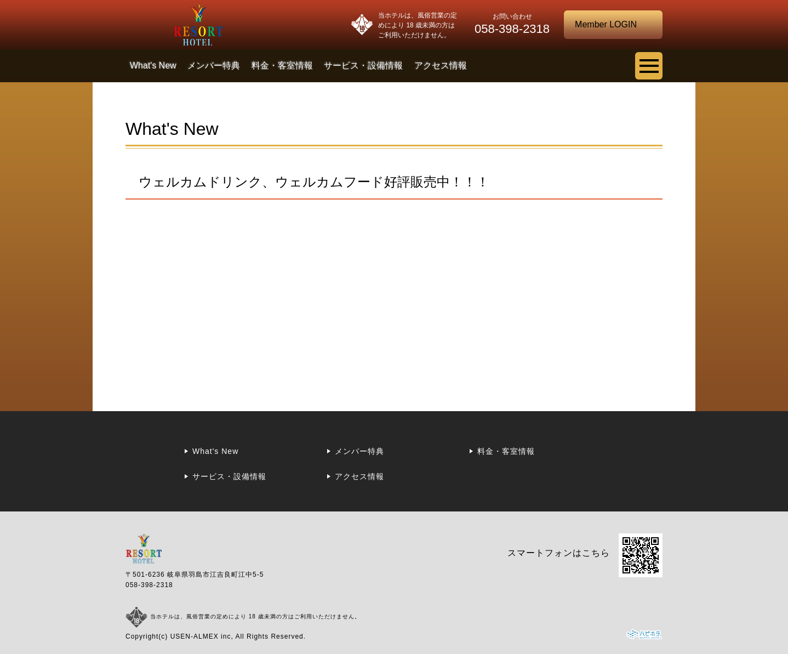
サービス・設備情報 (363, 65)
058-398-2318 (149, 585)
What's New (153, 65)
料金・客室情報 (282, 65)
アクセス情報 (440, 65)
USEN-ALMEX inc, (201, 636)
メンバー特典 (213, 65)
